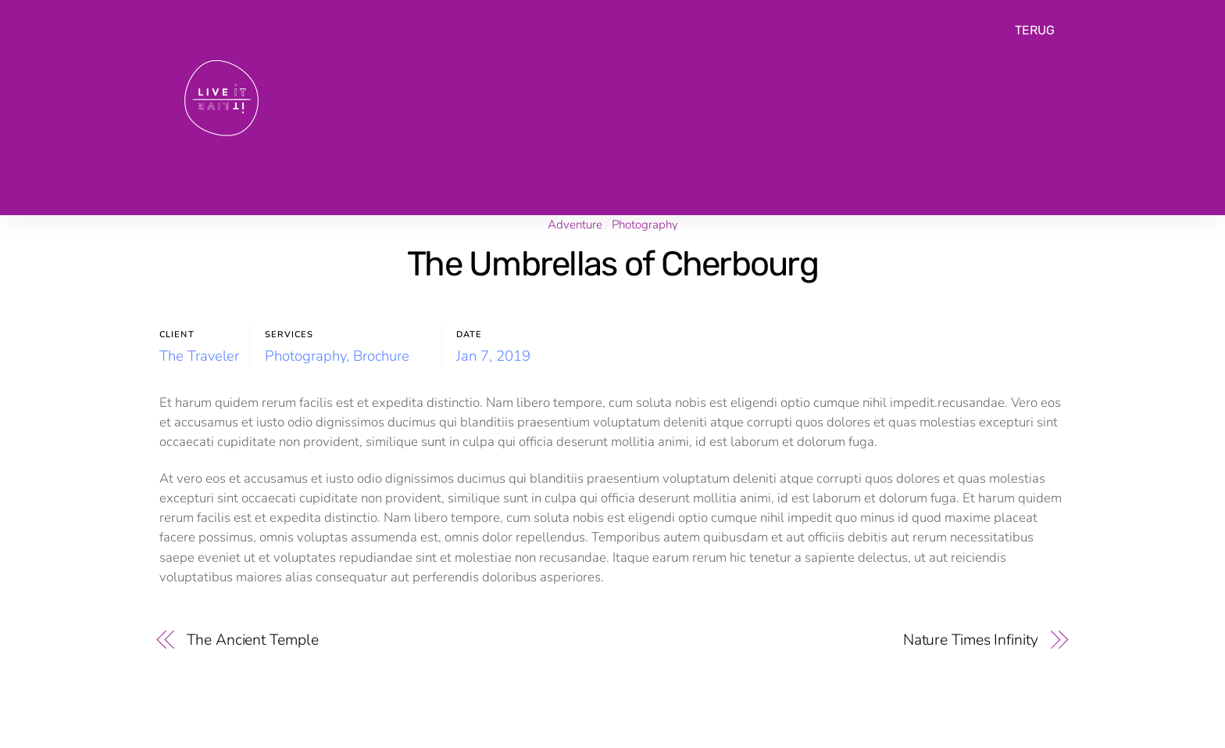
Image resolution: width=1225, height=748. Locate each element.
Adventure (575, 224)
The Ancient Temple (252, 639)
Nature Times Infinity (970, 639)
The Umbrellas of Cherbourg (612, 263)
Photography (645, 224)
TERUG (1035, 30)
